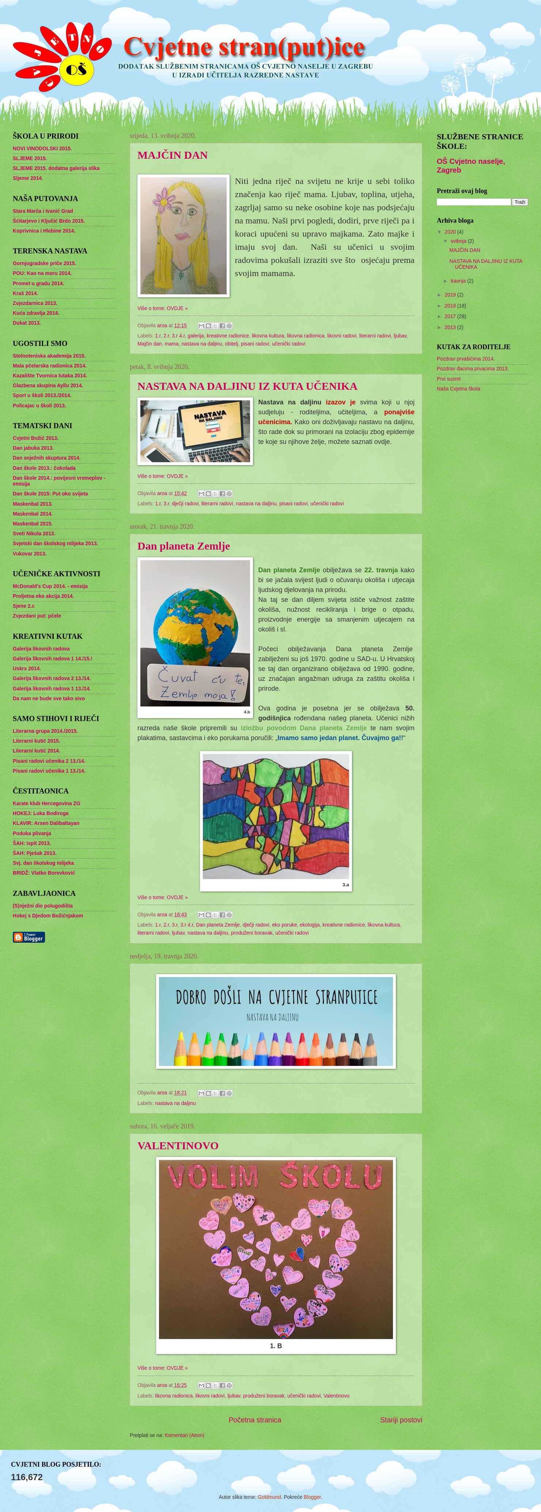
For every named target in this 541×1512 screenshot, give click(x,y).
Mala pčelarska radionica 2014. (50, 366)
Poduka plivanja (32, 833)
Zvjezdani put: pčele (37, 616)
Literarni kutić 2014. (36, 751)
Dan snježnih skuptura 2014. (47, 458)
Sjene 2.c (24, 606)
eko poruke (284, 925)
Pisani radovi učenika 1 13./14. (49, 771)
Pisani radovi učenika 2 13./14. (49, 761)
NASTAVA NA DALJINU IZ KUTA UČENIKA (247, 386)
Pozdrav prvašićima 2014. (466, 359)
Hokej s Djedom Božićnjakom (48, 916)
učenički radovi (288, 344)
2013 (450, 327)
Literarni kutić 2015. (36, 741)
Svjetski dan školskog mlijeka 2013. (55, 543)
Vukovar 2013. (29, 554)
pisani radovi (255, 344)
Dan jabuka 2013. (33, 448)
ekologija (309, 925)
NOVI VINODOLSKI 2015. (42, 148)
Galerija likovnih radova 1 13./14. (52, 688)
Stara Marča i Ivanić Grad (43, 211)
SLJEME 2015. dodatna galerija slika (56, 168)
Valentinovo (336, 1396)
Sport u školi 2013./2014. (42, 395)
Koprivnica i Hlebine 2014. (44, 231)
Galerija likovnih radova (41, 649)
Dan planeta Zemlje (183, 546)
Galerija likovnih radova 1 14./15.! (52, 658)
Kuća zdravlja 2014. (36, 313)
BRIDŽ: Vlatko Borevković (44, 873)
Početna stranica (255, 1420)
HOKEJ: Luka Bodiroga (41, 813)
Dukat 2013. (27, 323)
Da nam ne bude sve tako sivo (49, 698)
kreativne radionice (228, 336)
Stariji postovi (401, 1420)
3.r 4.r (178, 336)
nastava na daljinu (201, 344)
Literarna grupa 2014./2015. (45, 731)
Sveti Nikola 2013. (34, 533)
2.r (166, 336)
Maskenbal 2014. (33, 514)
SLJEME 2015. (30, 158)
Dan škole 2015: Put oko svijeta (50, 494)
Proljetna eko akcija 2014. (43, 596)
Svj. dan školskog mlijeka (43, 863)
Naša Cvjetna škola (458, 389)
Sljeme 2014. (28, 178)
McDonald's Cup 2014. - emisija (50, 586)
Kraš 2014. (25, 293)
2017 (450, 316)
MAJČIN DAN (172, 155)
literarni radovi (375, 336)
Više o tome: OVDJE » (162, 308)
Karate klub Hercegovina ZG (46, 803)
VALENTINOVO (178, 1145)
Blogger (312, 1497)
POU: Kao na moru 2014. (42, 273)
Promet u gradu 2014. (38, 283)
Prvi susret (449, 379)
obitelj (231, 344)
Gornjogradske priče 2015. (44, 263)
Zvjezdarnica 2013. (35, 303)
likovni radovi (341, 336)
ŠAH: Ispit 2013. (32, 843)
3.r (166, 503)
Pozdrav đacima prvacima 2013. (473, 369)
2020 (450, 232)
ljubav (400, 336)
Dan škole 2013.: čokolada (44, 468)
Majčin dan (149, 344)
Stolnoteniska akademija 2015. (49, 356)
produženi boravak (252, 933)
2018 (450, 306)
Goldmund (269, 1497)
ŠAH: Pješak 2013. (35, 853)
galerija (196, 336)
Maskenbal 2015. (33, 524)
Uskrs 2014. (27, 668)
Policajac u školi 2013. (39, 405)
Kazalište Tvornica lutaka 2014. (50, 375)
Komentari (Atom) (184, 1435)
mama (171, 344)
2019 (450, 295)
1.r (157, 336)
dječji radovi (185, 503)
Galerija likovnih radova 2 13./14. (52, 678)
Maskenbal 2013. (33, 504)
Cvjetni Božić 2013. (35, 438)
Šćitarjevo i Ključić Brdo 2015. (49, 221)
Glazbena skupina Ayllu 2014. (48, 385)
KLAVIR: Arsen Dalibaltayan (46, 823)
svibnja (459, 241)
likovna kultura (268, 336)
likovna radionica (306, 336)
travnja (459, 281)
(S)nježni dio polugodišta (43, 906)
